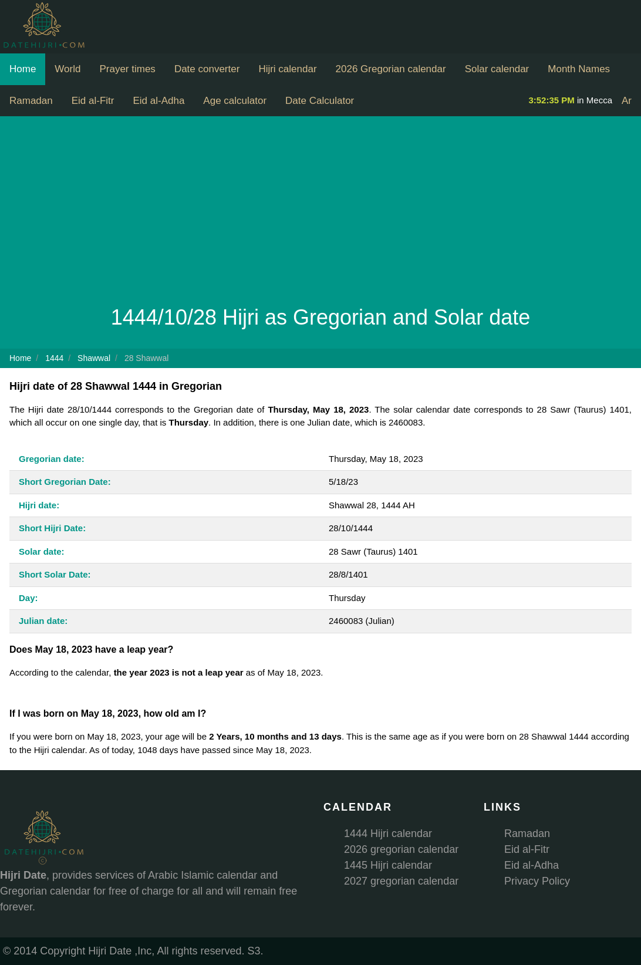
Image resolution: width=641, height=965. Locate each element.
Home (22, 69)
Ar (627, 100)
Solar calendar (497, 69)
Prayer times (127, 69)
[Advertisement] (320, 213)
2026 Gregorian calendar (391, 69)
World (67, 69)
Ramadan (31, 100)
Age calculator (234, 100)
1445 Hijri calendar (388, 865)
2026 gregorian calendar (401, 849)
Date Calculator (319, 100)
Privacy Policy (537, 881)
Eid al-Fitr (93, 100)
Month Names (579, 69)
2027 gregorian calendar (401, 881)
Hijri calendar (287, 69)
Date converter (207, 69)
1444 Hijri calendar (388, 833)
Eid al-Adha (158, 100)
